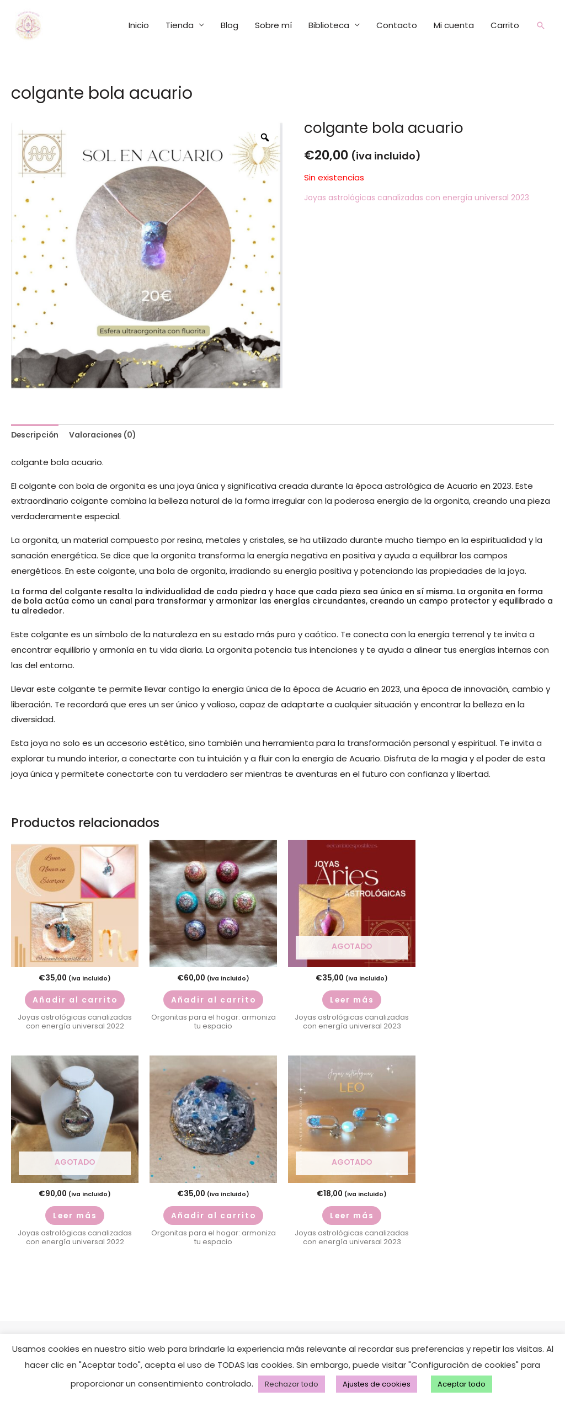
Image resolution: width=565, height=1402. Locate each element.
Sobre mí (272, 21)
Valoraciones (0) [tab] (111, 429)
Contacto (395, 21)
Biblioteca (327, 21)
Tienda (178, 21)
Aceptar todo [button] (462, 1384)
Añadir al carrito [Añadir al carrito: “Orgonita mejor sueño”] (213, 1221)
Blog (228, 21)
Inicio (137, 21)
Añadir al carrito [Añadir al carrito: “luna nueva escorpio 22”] (75, 998)
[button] (540, 22)
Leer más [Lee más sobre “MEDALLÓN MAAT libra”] (74, 1221)
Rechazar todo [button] (291, 1384)
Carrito (503, 21)
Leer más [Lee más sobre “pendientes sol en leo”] (351, 1221)
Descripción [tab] (37, 429)
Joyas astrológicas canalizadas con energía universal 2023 (424, 190)
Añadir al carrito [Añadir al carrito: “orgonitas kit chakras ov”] (213, 998)
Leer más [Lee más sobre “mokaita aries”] (351, 998)
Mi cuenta (453, 21)
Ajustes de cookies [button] (377, 1384)
